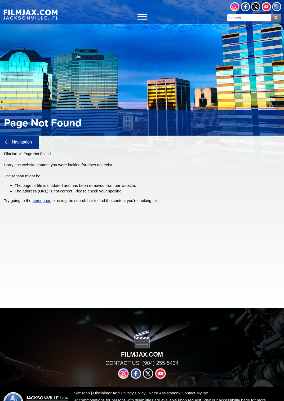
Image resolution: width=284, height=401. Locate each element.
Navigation (18, 142)
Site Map (82, 393)
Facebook (245, 6)
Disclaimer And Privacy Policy (119, 393)
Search (276, 18)
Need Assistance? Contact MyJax (178, 393)
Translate (276, 6)
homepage (42, 200)
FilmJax (10, 154)
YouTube (266, 6)
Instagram (234, 6)
